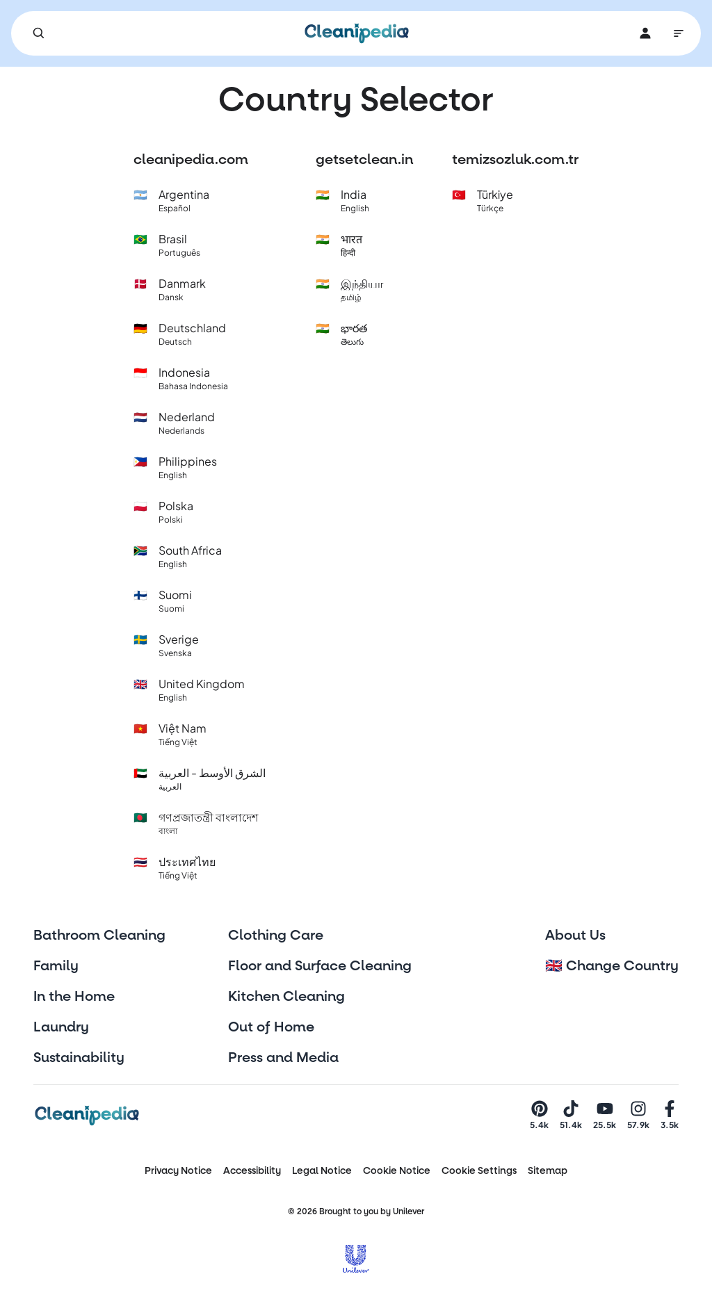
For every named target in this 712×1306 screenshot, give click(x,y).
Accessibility (252, 1170)
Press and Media (283, 1058)
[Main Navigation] (678, 33)
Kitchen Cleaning (286, 997)
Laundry (61, 1027)
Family (56, 966)
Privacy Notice (178, 1170)
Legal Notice (322, 1170)
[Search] (39, 33)
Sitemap (547, 1170)
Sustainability (78, 1058)
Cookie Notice (396, 1170)
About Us (575, 936)
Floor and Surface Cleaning (320, 966)
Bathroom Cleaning (99, 936)
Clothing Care (275, 936)
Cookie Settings (479, 1170)
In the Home (74, 997)
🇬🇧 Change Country (612, 966)
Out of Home (271, 1027)
